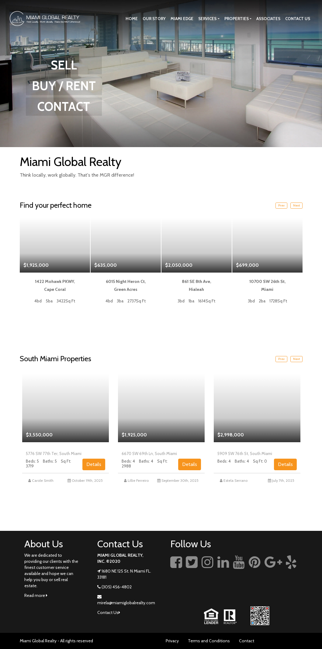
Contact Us (297, 18)
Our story (154, 18)
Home (132, 18)
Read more (35, 595)
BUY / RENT (64, 85)
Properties (236, 18)
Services (207, 18)
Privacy (172, 641)
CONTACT (63, 106)
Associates (268, 18)
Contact (246, 641)
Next (296, 205)
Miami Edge (182, 18)
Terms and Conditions (209, 641)
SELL (64, 65)
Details (93, 464)
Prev (281, 205)
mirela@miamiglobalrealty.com (126, 602)
